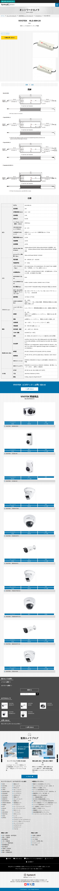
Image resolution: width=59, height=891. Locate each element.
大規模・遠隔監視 (36, 835)
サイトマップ (49, 858)
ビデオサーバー (17, 827)
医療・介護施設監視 (7, 852)
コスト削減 (35, 839)
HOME (8, 858)
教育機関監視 (5, 844)
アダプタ (16, 829)
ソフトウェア (17, 812)
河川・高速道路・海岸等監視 (9, 835)
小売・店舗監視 (6, 841)
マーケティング (36, 843)
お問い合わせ (29, 389)
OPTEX (4, 817)
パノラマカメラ (17, 793)
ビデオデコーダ (17, 825)
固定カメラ (16, 784)
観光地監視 (5, 846)
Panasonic (4, 797)
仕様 (32, 84)
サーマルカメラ (17, 791)
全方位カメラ (17, 795)
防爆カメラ (16, 800)
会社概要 (29, 862)
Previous (1, 758)
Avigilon (4, 804)
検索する (29, 690)
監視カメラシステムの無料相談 (33, 858)
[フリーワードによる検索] (28, 694)
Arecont (4, 808)
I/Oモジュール (17, 814)
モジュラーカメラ (18, 799)
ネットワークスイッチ (19, 806)
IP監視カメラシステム (37, 781)
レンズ (15, 815)
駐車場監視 (5, 839)
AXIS (3, 784)
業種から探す (4, 832)
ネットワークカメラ (6, 781)
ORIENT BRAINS (6, 802)
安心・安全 (35, 844)
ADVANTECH (5, 800)
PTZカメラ (16, 787)
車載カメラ (16, 797)
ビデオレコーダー (18, 817)
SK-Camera (5, 795)
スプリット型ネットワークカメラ (22, 821)
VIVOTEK (4, 786)
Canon (3, 787)
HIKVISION (5, 812)
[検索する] (37, 694)
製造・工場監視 (6, 837)
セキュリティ (35, 837)
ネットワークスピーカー (20, 808)
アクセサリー (17, 804)
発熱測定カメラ (17, 802)
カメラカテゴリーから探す (19, 781)
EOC (3, 810)
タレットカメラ (17, 789)
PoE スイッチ (17, 810)
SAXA (3, 815)
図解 (27, 84)
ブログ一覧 (29, 776)
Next (57, 758)
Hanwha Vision (5, 791)
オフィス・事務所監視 (7, 843)
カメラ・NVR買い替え (37, 841)
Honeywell (4, 793)
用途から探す (34, 832)
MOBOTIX (4, 799)
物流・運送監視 (6, 850)
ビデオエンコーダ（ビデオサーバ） (22, 819)
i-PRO (3, 789)
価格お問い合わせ (9, 37)
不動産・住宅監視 (6, 848)
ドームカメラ (17, 786)
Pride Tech (4, 814)
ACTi (3, 806)
